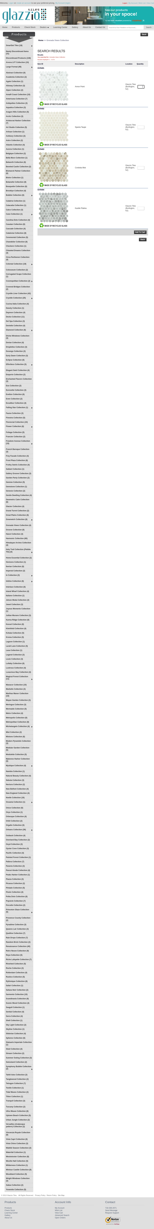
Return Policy (52, 1195)
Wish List (142, 3)
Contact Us (100, 27)
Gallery (75, 27)
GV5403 (41, 149)
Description (79, 64)
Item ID (40, 64)
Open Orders (60, 1218)
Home (4, 27)
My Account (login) (62, 3)
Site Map (61, 1195)
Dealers (44, 27)
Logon (11, 3)
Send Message (111, 1210)
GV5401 (41, 68)
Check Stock (29, 27)
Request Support (112, 1213)
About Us (87, 27)
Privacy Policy (40, 1195)
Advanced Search (62, 1215)
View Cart (150, 3)
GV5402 (41, 109)
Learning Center (60, 27)
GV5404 (41, 190)
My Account (133, 3)
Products (16, 27)
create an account (23, 3)
